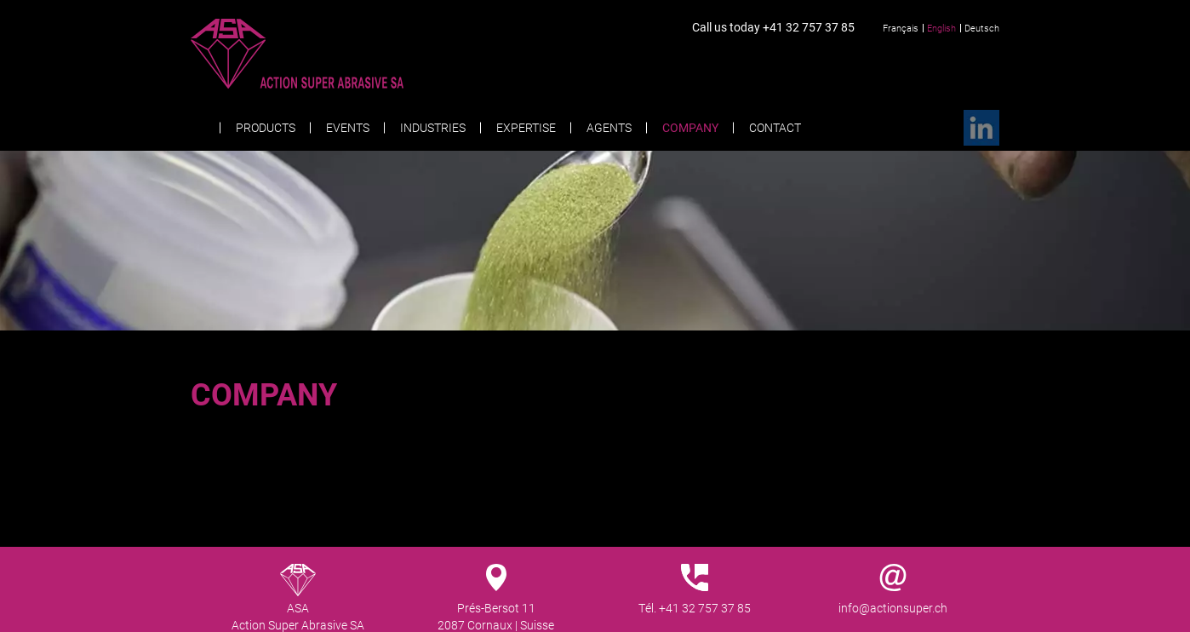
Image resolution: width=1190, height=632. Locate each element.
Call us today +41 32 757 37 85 (773, 27)
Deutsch (981, 27)
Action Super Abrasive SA (330, 54)
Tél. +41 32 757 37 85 (694, 608)
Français (900, 27)
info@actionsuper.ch (892, 608)
